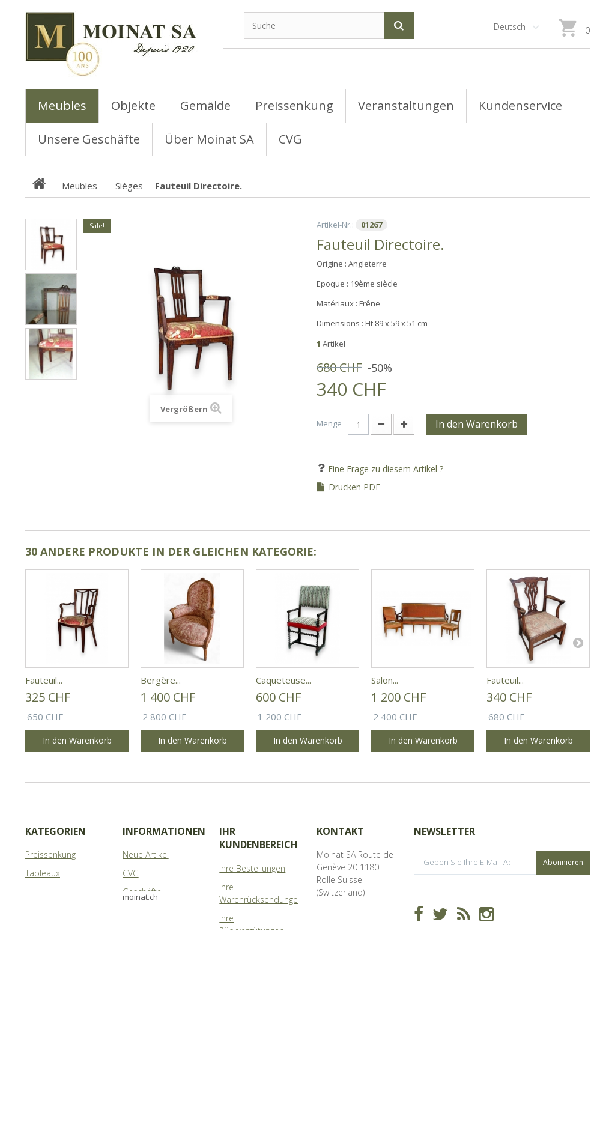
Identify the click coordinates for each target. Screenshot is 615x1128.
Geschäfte (142, 891)
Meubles (41, 891)
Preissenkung (50, 854)
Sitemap (139, 929)
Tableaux (42, 873)
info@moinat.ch (347, 942)
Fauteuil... (43, 680)
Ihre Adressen (245, 949)
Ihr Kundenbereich (258, 838)
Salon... (384, 680)
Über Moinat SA (153, 910)
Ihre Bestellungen (252, 868)
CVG (131, 873)
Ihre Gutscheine (249, 999)
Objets (38, 910)
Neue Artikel (146, 854)
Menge (329, 423)
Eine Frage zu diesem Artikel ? (384, 469)
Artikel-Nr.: (335, 224)
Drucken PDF (354, 487)
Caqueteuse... (283, 680)
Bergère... (161, 680)
